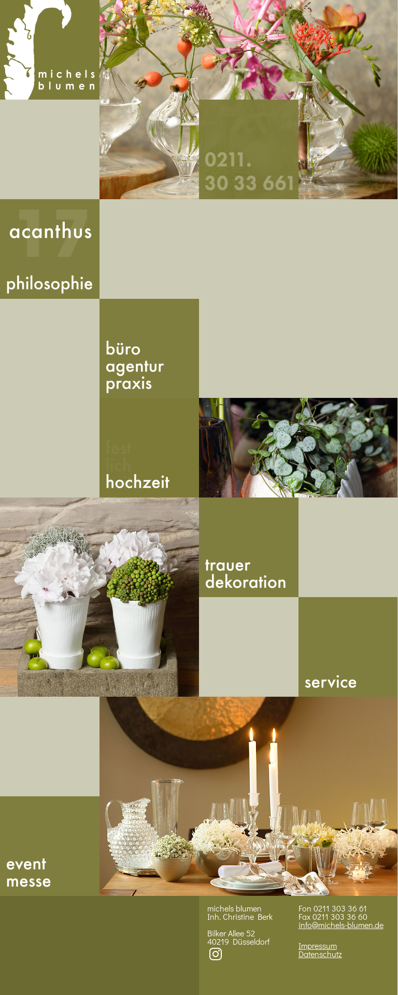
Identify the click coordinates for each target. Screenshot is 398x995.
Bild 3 (99, 597)
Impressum (317, 945)
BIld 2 (298, 448)
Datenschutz (320, 953)
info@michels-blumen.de (340, 924)
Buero (149, 348)
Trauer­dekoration (248, 547)
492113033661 (248, 149)
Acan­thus (50, 249)
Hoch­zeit (149, 448)
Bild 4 (249, 796)
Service (348, 647)
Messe (50, 846)
